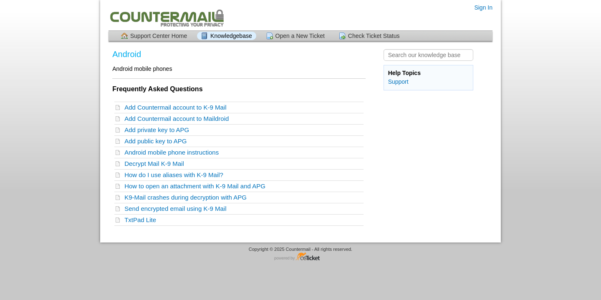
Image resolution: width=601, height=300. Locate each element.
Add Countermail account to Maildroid (178, 118)
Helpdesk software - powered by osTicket (300, 257)
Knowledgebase (231, 35)
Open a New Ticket (300, 35)
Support (398, 81)
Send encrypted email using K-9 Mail (177, 208)
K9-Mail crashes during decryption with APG (187, 197)
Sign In (483, 7)
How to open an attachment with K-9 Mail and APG (196, 186)
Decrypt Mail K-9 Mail (155, 163)
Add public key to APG (157, 141)
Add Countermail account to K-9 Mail (177, 107)
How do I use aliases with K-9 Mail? (175, 174)
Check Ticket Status (374, 35)
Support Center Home (158, 35)
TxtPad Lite (141, 219)
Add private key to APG (158, 129)
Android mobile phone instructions (173, 152)
